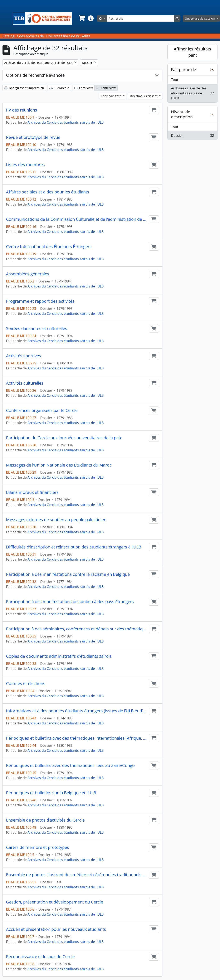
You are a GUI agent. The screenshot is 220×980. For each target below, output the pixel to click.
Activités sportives (23, 355)
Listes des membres (25, 164)
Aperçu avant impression (24, 88)
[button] (81, 18)
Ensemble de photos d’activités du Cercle (45, 820)
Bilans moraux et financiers (32, 492)
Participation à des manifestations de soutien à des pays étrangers (70, 601)
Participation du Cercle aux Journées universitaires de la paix (64, 437)
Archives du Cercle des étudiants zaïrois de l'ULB (66, 122)
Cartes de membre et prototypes (37, 847)
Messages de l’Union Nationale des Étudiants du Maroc (59, 465)
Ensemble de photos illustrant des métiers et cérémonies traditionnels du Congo (76, 874)
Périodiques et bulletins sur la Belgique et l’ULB (51, 792)
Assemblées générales (27, 273)
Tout (174, 79)
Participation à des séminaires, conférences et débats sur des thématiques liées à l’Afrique (76, 628)
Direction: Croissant (144, 96)
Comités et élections (25, 683)
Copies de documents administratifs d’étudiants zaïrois (59, 656)
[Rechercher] (140, 18)
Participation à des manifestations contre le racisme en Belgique (68, 574)
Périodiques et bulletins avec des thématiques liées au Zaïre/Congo (70, 765)
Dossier (192, 136)
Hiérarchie (59, 88)
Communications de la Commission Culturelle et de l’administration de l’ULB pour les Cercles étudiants (76, 219)
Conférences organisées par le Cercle (42, 410)
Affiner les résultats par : (192, 52)
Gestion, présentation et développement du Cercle (54, 902)
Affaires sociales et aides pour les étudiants (47, 191)
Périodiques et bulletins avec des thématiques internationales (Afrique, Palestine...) (76, 738)
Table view (106, 88)
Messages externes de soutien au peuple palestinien (56, 519)
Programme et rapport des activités (40, 301)
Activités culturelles (24, 383)
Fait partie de (183, 69)
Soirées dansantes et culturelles (36, 328)
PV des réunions (21, 110)
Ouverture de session (200, 18)
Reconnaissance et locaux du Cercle (40, 956)
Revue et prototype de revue (33, 137)
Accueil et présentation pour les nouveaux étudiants (56, 929)
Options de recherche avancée (35, 75)
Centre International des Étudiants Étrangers (49, 246)
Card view (83, 88)
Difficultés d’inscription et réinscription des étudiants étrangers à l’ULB (73, 547)
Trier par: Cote (111, 96)
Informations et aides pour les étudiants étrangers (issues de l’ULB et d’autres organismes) (76, 710)
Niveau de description (182, 114)
